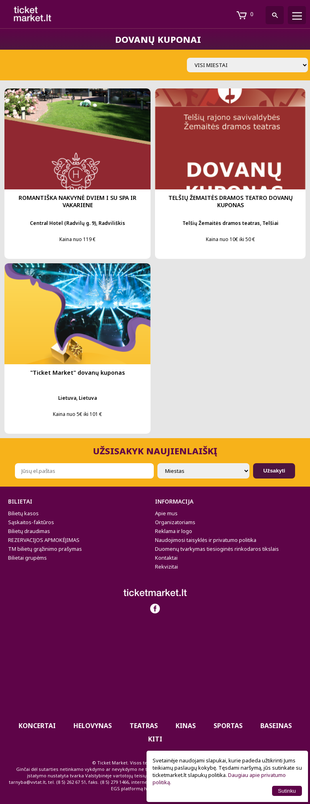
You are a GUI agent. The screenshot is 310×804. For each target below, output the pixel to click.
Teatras (144, 725)
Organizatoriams (175, 522)
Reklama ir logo (173, 531)
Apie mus (166, 513)
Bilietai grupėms (27, 557)
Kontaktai (166, 557)
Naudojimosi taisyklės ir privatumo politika (205, 540)
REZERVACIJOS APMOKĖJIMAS (44, 540)
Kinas (186, 725)
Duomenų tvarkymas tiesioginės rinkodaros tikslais (217, 548)
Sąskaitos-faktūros (31, 522)
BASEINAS (276, 725)
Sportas (228, 725)
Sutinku (287, 791)
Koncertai (37, 725)
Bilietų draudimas (29, 531)
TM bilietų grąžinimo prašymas (45, 548)
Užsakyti (274, 471)
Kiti (155, 739)
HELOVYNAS (92, 725)
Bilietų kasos (23, 513)
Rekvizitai (166, 566)
